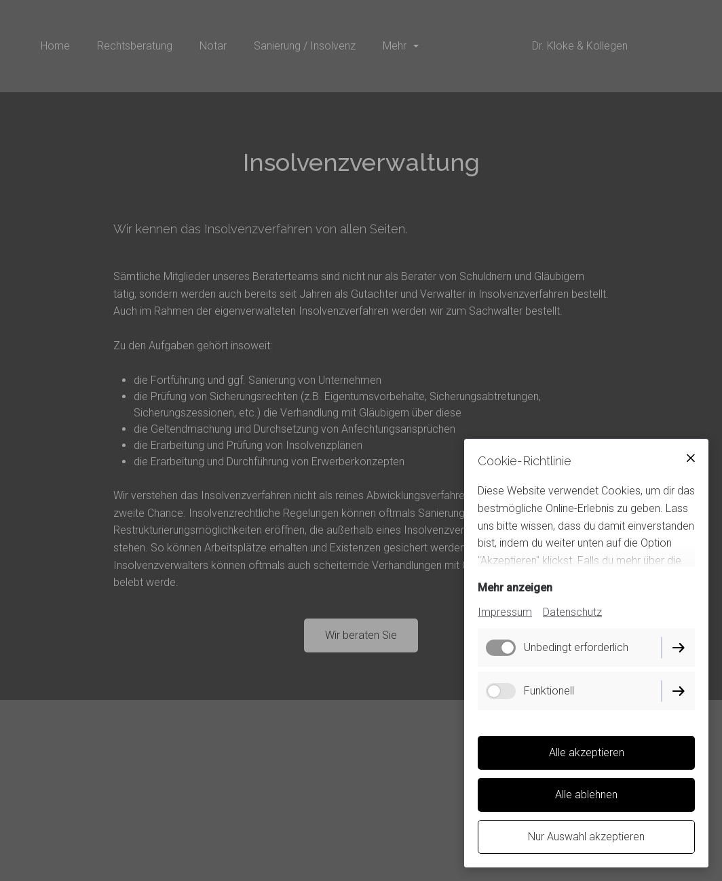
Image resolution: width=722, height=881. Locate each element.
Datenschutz (572, 612)
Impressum (505, 612)
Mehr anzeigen (515, 587)
